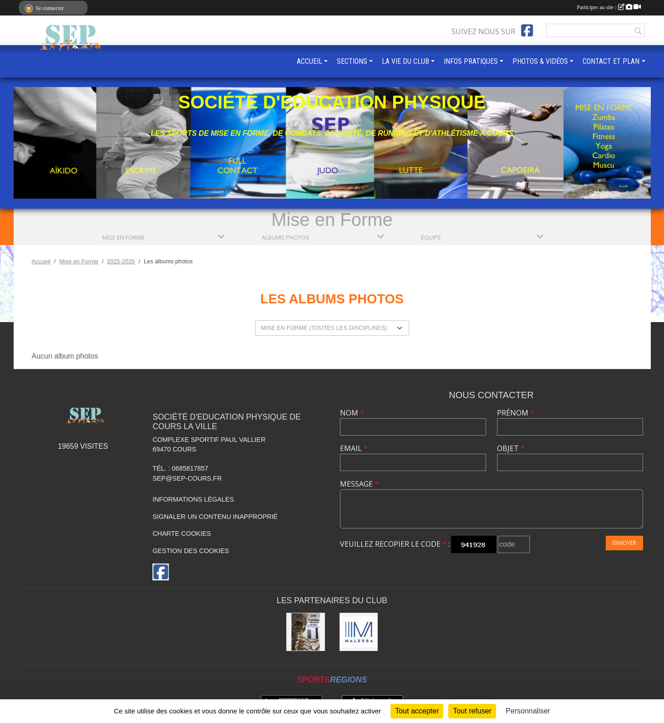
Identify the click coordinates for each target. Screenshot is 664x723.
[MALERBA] (359, 632)
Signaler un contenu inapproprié (215, 516)
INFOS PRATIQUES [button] (471, 61)
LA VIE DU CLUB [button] (405, 61)
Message (359, 484)
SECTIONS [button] (352, 61)
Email (354, 448)
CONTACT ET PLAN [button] (611, 61)
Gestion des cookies (190, 550)
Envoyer (624, 543)
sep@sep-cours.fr (187, 478)
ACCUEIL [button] (309, 61)
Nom (352, 413)
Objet (511, 448)
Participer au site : (609, 7)
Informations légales (193, 499)
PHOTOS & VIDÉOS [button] (540, 61)
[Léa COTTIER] (305, 632)
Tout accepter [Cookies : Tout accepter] (417, 711)
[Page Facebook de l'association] (527, 30)
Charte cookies (181, 533)
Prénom (515, 413)
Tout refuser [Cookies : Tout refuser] (472, 711)
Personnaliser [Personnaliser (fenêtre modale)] (528, 711)
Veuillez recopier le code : (395, 544)
